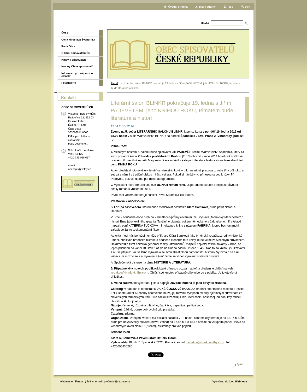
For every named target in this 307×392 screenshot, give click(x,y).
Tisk (247, 6)
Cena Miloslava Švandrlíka (78, 39)
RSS (230, 6)
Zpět (239, 364)
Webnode (241, 381)
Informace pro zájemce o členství (77, 74)
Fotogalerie (68, 82)
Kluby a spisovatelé (73, 59)
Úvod (114, 83)
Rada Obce (68, 46)
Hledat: (205, 23)
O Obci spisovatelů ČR (75, 53)
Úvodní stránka (178, 6)
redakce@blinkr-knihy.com (129, 272)
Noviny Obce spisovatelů (77, 66)
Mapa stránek (207, 6)
